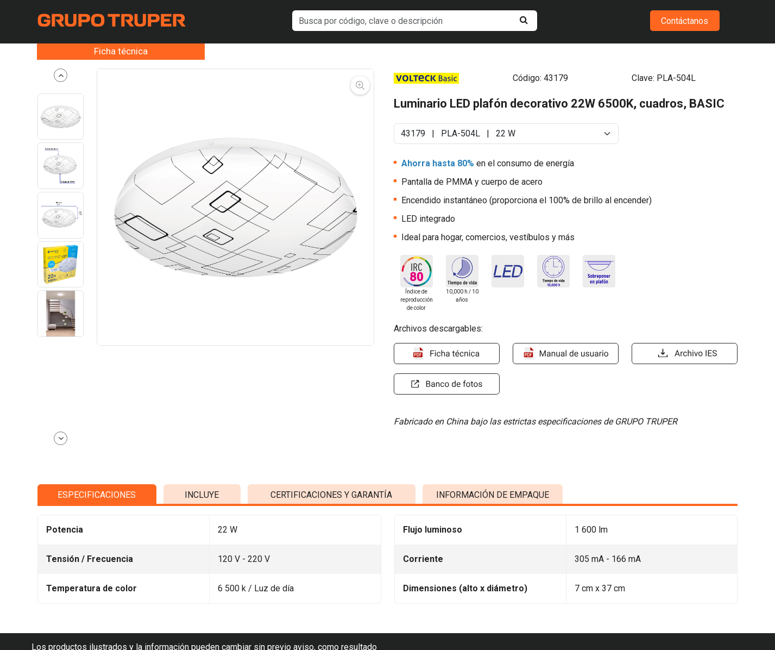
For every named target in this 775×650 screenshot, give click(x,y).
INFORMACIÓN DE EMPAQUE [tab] (492, 603)
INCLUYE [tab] (202, 603)
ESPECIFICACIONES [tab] (97, 603)
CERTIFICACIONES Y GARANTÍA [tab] (331, 603)
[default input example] (415, 20)
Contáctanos (684, 21)
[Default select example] (506, 133)
